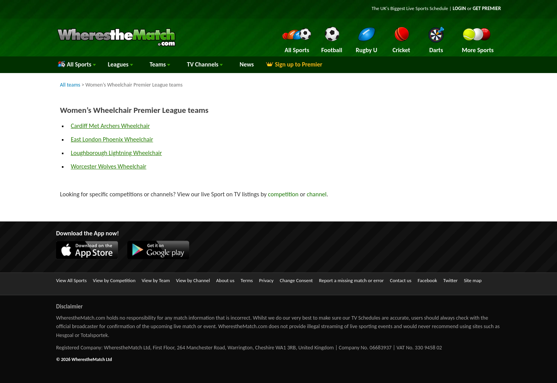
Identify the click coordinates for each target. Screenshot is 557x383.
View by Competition (114, 280)
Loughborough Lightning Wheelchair (116, 153)
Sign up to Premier (294, 64)
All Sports (77, 64)
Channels (205, 64)
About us (225, 280)
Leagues (120, 64)
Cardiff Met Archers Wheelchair (110, 125)
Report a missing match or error (351, 280)
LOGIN (459, 8)
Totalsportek (94, 335)
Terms (247, 280)
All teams (70, 85)
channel (316, 194)
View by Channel (193, 280)
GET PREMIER (487, 8)
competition (283, 194)
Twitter (450, 280)
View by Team (156, 280)
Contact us (401, 280)
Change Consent (296, 280)
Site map (473, 280)
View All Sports (71, 280)
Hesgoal (64, 335)
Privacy (266, 280)
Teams (160, 64)
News (246, 64)
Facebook (427, 280)
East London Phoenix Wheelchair (112, 139)
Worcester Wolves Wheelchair (108, 166)
